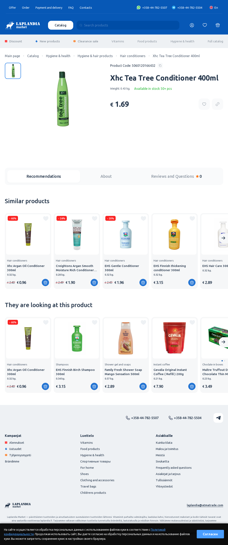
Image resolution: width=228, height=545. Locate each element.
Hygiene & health (182, 40)
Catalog (61, 25)
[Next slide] (223, 236)
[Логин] (191, 25)
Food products (147, 40)
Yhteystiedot (165, 484)
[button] (222, 359)
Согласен (210, 534)
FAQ (75, 7)
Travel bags (88, 484)
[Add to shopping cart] (45, 280)
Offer (13, 7)
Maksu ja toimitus (168, 447)
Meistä (160, 453)
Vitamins (118, 40)
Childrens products (93, 490)
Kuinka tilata (164, 440)
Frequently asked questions (174, 465)
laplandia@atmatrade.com (204, 503)
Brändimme (13, 459)
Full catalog (215, 40)
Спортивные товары (95, 459)
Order (27, 7)
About (106, 174)
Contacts (91, 7)
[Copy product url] (217, 102)
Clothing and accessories (97, 478)
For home (87, 465)
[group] (28, 249)
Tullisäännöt (164, 478)
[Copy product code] (136, 63)
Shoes (84, 472)
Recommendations (43, 174)
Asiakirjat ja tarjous (169, 472)
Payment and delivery (52, 7)
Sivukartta (163, 459)
